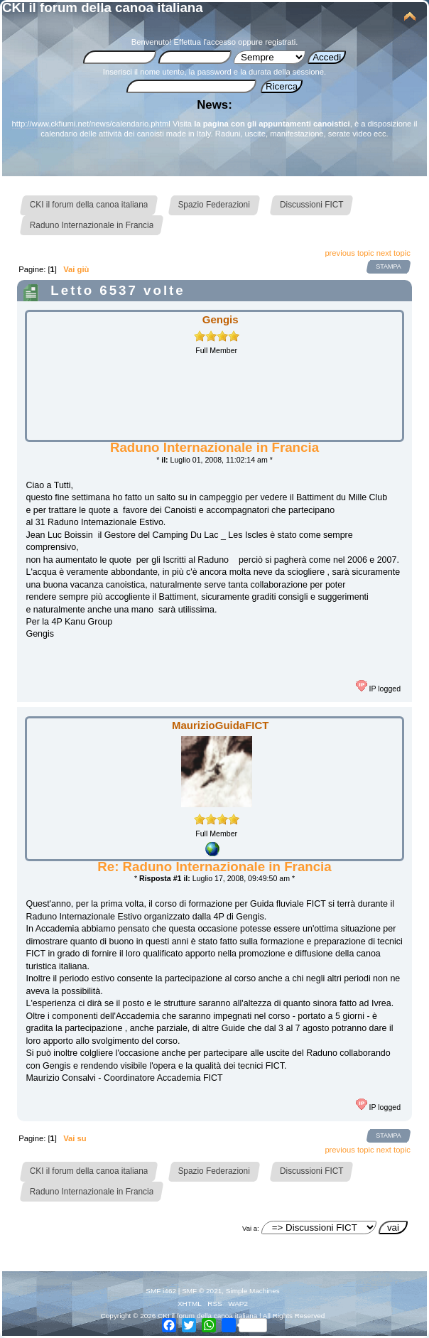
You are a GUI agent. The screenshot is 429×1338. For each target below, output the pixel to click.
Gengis (220, 319)
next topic (393, 253)
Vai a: (250, 1228)
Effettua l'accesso (205, 42)
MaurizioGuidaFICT (220, 725)
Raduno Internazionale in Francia (214, 447)
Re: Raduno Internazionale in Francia (214, 866)
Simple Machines (253, 1291)
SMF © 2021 (202, 1291)
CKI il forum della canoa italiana (102, 7)
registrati (280, 42)
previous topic (349, 253)
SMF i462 (161, 1291)
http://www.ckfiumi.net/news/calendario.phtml (91, 123)
